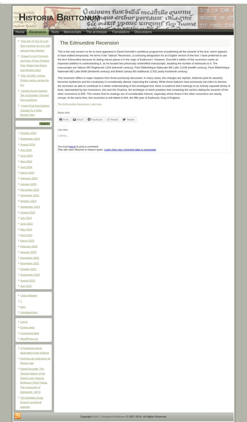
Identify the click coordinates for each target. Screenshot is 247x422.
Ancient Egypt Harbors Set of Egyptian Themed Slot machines (34, 95)
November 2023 (29, 195)
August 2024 (27, 144)
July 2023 (26, 218)
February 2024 (29, 178)
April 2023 (26, 235)
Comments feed (29, 333)
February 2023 (29, 246)
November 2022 (29, 263)
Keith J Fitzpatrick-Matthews (108, 416)
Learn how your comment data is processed (130, 149)
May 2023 (26, 229)
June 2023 (26, 223)
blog (22, 306)
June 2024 (26, 155)
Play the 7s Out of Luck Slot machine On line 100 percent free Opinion (35, 46)
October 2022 (28, 269)
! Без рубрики (28, 295)
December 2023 (29, 189)
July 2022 (26, 286)
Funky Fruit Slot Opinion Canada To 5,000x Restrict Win (35, 110)
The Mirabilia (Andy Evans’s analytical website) (31, 402)
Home (20, 32)
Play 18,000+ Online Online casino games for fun (34, 80)
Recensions (37, 32)
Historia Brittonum (59, 17)
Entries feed (27, 327)
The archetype (96, 32)
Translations (121, 32)
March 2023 (27, 240)
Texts (55, 32)
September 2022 (30, 274)
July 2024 (26, 150)
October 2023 (28, 201)
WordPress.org (29, 338)
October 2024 (28, 133)
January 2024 (28, 184)
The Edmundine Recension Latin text (79, 104)
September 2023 (30, 206)
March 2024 (27, 172)
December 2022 (29, 257)
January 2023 (28, 252)
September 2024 (30, 138)
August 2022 (27, 280)
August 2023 (27, 212)
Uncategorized (29, 312)
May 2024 (26, 161)
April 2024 (26, 167)
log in (72, 146)
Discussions (143, 32)
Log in (24, 321)
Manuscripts (72, 32)
